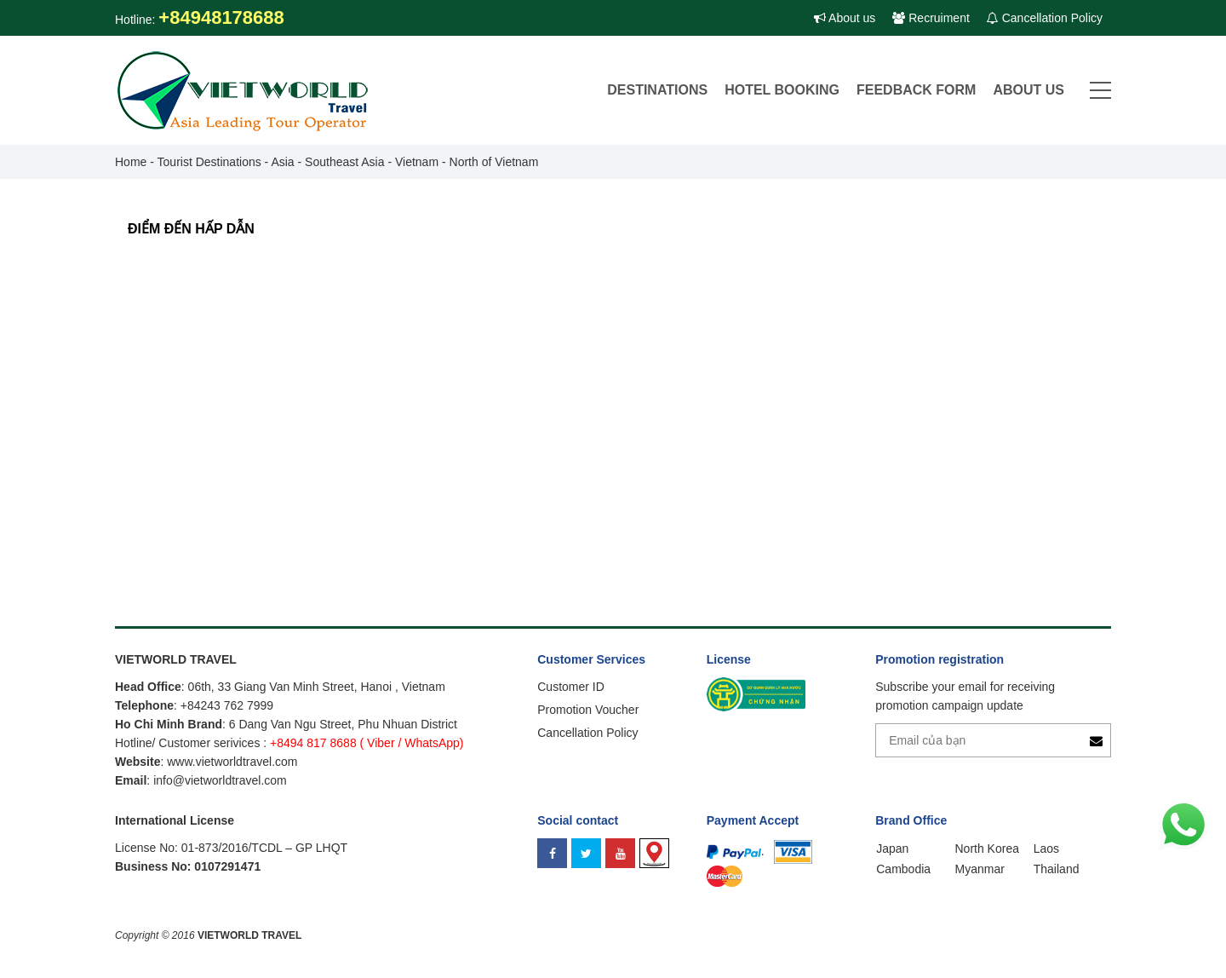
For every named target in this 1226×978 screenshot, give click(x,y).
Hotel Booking (782, 90)
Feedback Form (916, 90)
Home (130, 162)
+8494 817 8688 (313, 743)
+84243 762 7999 (226, 705)
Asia (282, 162)
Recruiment (930, 18)
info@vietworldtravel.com (220, 780)
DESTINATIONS (657, 90)
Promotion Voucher (588, 709)
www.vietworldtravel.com (232, 761)
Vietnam (416, 162)
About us (844, 18)
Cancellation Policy (1045, 18)
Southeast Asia (344, 162)
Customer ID (570, 686)
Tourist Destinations (209, 162)
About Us (1028, 90)
